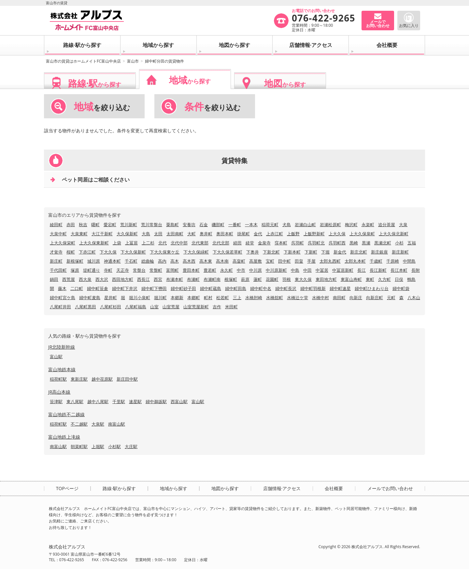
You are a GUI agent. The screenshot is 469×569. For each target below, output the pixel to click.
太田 (158, 234)
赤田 (70, 224)
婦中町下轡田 (154, 288)
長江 (361, 270)
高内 (162, 261)
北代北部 (220, 243)
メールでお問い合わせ (390, 488)
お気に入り (409, 25)
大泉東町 (79, 234)
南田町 (339, 297)
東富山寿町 (351, 279)
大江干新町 (102, 234)
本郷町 (193, 297)
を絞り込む (102, 106)
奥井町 (206, 234)
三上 (237, 297)
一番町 (234, 224)
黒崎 (353, 243)
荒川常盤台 (151, 224)
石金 (203, 224)
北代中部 (179, 243)
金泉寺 (264, 243)
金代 (258, 234)
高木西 (189, 261)
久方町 (384, 279)
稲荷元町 (270, 224)
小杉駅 (114, 446)
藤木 (62, 288)
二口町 (76, 288)
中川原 (255, 270)
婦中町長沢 (285, 288)
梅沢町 (351, 224)
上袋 (117, 243)
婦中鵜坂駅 (156, 401)
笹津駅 (56, 401)
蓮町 (257, 279)
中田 (307, 270)
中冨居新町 (342, 270)
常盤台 (139, 270)
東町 (370, 279)
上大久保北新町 (393, 234)
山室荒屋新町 (196, 307)
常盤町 (155, 270)
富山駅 (56, 356)
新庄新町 (400, 252)
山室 (154, 307)
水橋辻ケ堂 (297, 297)
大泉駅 (98, 424)
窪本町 (281, 243)
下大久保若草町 (227, 252)
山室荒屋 (171, 307)
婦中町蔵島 (210, 288)
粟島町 (172, 224)
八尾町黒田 (85, 307)
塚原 (75, 270)
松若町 (222, 297)
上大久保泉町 (362, 234)
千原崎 (392, 261)
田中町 (284, 261)
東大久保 (303, 279)
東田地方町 (326, 279)
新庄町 (56, 261)
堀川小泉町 (139, 297)
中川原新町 (276, 270)
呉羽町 (297, 243)
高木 (174, 261)
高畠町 (239, 261)
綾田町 (56, 224)
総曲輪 (147, 261)
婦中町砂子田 (183, 288)
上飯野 (293, 234)
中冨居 (322, 270)
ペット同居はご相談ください (96, 179)
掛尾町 (243, 234)
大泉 (403, 224)
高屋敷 (255, 261)
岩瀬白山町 (305, 224)
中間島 (409, 261)
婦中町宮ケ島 (62, 297)
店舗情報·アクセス (311, 45)
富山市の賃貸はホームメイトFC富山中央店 (83, 61)
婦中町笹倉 (97, 288)
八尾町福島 (135, 307)
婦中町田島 (235, 288)
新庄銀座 (379, 252)
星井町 (110, 297)
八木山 (413, 297)
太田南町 (174, 234)
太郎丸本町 (355, 261)
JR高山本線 (59, 392)
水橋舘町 (274, 297)
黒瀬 (366, 243)
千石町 (131, 261)
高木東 (205, 261)
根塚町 (230, 279)
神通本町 (112, 261)
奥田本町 (224, 234)
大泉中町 (58, 234)
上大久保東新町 (94, 243)
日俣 (399, 279)
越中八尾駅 (97, 401)
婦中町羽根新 (313, 288)
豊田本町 (191, 270)
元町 (391, 297)
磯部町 (218, 224)
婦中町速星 (340, 288)
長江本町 (399, 270)
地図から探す (234, 45)
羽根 (286, 279)
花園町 (272, 279)
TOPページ (67, 488)
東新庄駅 (79, 379)
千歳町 (376, 261)
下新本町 (292, 252)
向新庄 (355, 297)
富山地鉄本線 (62, 369)
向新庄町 (374, 297)
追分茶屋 (386, 224)
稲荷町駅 (58, 379)
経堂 (250, 243)
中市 (241, 270)
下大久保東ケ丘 (164, 252)
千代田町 (58, 270)
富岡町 (172, 270)
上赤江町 (274, 234)
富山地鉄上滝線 (64, 437)
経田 (237, 243)
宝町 (270, 261)
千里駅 (118, 401)
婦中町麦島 (89, 297)
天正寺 (122, 270)
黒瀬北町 (382, 243)
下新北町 (271, 252)
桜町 (70, 252)
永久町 (226, 270)
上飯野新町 (314, 234)
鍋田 (54, 279)
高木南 (222, 261)
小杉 (399, 243)
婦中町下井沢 (124, 288)
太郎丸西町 (330, 261)
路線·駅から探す (82, 45)
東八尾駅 (74, 401)
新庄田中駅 (127, 379)
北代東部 (200, 243)
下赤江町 (87, 252)
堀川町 (160, 297)
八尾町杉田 (110, 307)
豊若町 (210, 270)
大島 (146, 234)
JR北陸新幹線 (61, 347)
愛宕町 (110, 224)
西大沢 (101, 279)
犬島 (286, 224)
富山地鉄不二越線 (66, 414)
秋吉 (83, 224)
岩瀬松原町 (330, 224)
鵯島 (411, 279)
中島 (295, 270)
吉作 (217, 307)
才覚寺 (56, 252)
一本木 (251, 224)
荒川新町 (128, 224)
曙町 (95, 224)
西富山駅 (179, 401)
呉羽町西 (337, 243)
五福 (411, 243)
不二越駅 (79, 424)
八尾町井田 (60, 307)
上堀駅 (98, 446)
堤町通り (91, 270)
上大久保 (337, 234)
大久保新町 (127, 234)
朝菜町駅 (79, 446)
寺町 (108, 270)
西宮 (158, 279)
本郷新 (177, 297)
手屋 (311, 261)
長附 (415, 270)
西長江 (143, 279)
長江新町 (378, 270)
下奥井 (252, 252)
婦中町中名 (260, 288)
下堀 (325, 252)
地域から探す (158, 45)
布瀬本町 (174, 279)
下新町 (311, 252)
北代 (162, 243)
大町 (191, 234)
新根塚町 (74, 261)
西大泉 (85, 279)
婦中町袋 (400, 288)
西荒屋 (68, 279)
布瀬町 (193, 279)
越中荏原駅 (102, 379)
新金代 (340, 252)
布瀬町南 (212, 279)
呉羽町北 (316, 243)
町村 (208, 297)
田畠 (299, 261)
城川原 (93, 261)
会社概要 (387, 45)
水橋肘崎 (253, 297)
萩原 (245, 279)
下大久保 (108, 252)
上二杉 (148, 243)
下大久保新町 (133, 252)
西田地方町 (122, 279)
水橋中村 (320, 297)
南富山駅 (116, 424)
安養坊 (189, 224)
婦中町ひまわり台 (372, 288)
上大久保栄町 (62, 243)
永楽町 (368, 224)
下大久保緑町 (196, 252)
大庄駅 (131, 446)
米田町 (231, 307)
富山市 (133, 61)
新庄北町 (358, 252)
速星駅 (135, 401)
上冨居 (131, 243)
